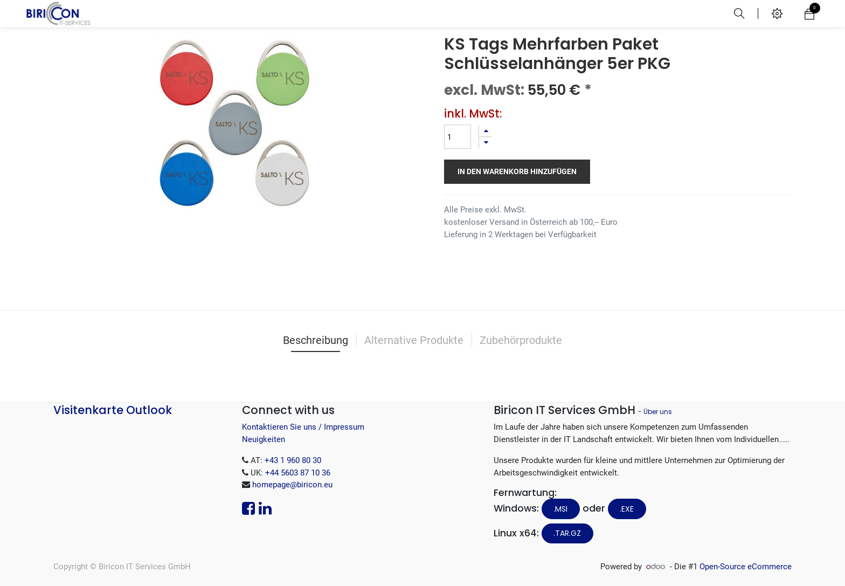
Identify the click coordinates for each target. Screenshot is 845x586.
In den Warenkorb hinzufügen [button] (517, 171)
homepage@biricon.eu (292, 485)
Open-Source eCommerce (745, 566)
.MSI (560, 509)
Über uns (657, 411)
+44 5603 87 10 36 (297, 473)
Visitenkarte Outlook (112, 410)
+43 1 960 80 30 (293, 460)
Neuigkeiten (263, 439)
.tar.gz (567, 533)
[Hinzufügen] (485, 130)
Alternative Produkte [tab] (413, 340)
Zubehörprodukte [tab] (521, 340)
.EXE (627, 509)
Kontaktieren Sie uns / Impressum (303, 427)
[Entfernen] (485, 142)
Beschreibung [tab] (315, 340)
